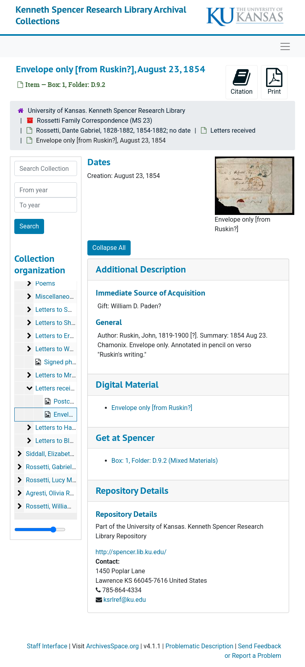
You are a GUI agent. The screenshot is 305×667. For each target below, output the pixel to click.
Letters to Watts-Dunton (68, 349)
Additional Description (141, 269)
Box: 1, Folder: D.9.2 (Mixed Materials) (165, 460)
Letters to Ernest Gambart (71, 336)
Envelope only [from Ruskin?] (152, 408)
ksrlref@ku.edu (124, 599)
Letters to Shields (60, 323)
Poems (45, 283)
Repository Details (132, 490)
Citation (242, 81)
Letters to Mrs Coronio (66, 375)
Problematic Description (199, 646)
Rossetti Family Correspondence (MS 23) (94, 120)
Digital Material (127, 384)
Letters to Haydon (60, 427)
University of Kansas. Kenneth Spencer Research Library (106, 110)
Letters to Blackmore (64, 441)
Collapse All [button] (109, 247)
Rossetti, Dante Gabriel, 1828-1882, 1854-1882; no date (113, 130)
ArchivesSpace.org (112, 646)
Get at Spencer (125, 437)
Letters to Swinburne (64, 309)
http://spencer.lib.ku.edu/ (131, 552)
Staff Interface (47, 646)
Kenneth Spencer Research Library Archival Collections (100, 15)
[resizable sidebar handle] (40, 529)
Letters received (232, 130)
